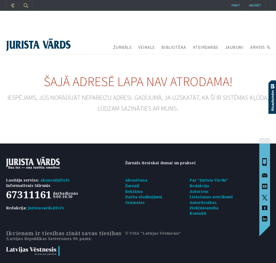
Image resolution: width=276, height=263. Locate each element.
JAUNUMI (234, 47)
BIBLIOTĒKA (173, 47)
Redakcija (199, 185)
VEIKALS (146, 47)
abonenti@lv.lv (55, 180)
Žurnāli (132, 185)
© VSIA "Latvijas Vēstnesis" (153, 233)
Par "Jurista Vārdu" (208, 180)
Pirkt (236, 5)
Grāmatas (135, 202)
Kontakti (198, 213)
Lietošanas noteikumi (211, 196)
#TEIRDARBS (205, 47)
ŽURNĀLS (122, 47)
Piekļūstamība (204, 207)
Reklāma (134, 191)
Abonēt (255, 5)
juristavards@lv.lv (46, 207)
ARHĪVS (257, 47)
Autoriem (199, 191)
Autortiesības (203, 202)
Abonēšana (136, 180)
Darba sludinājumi (143, 196)
